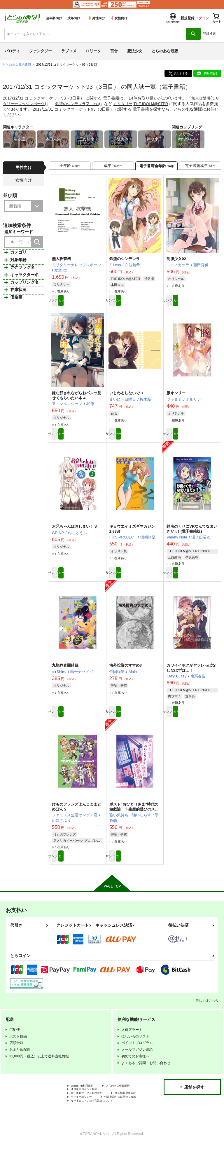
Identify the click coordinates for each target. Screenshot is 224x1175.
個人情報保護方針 (85, 1121)
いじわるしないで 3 (126, 399)
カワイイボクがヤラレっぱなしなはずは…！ (191, 678)
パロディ (12, 51)
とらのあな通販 (165, 51)
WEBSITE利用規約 (86, 1101)
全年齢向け (54, 18)
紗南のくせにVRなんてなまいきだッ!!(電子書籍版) (192, 537)
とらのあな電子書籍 (16, 64)
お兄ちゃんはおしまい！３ (74, 534)
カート (90, 305)
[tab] (70, 167)
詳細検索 (209, 33)
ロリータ (93, 51)
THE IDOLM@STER (164, 103)
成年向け (73, 18)
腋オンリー (176, 399)
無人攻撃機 (201, 98)
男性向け (96, 18)
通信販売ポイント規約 (88, 1111)
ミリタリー (134, 103)
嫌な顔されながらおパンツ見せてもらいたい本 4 (76, 401)
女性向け (118, 18)
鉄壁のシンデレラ (79, 103)
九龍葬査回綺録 (65, 676)
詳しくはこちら (207, 1015)
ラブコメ (68, 51)
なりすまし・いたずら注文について (99, 1130)
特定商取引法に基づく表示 (92, 1126)
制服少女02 (176, 262)
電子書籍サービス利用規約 (92, 1116)
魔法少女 (134, 51)
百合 (114, 51)
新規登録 (188, 18)
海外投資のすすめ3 (125, 676)
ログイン (202, 18)
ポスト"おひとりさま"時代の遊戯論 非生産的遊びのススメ (134, 822)
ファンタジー (40, 51)
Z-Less (103, 103)
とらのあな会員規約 (86, 1106)
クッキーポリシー (125, 1121)
